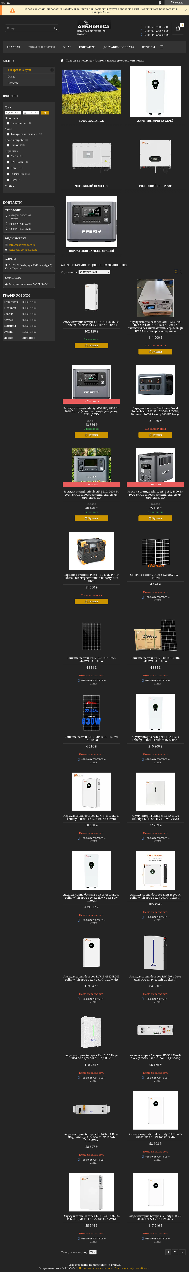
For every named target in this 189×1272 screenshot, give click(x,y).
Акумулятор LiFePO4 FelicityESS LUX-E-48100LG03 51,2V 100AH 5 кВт (155, 1136)
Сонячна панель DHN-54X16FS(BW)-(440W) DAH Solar (91, 660)
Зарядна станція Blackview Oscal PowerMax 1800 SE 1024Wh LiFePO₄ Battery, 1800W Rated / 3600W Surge (155, 411)
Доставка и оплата (118, 47)
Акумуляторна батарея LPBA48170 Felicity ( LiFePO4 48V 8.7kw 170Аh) (155, 817)
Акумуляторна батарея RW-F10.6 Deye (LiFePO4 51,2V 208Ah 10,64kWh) (91, 1057)
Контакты (87, 47)
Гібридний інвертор (155, 186)
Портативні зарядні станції (91, 251)
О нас (67, 47)
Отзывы (148, 47)
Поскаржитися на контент (95, 1268)
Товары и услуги (41, 47)
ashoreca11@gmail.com (23, 249)
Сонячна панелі (91, 120)
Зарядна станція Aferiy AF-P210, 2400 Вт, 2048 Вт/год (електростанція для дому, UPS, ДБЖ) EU (91, 494)
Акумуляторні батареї (155, 120)
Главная (13, 47)
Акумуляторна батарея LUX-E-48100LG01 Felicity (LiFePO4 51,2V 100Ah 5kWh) (91, 817)
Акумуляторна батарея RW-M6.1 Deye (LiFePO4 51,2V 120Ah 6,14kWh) (155, 978)
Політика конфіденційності (132, 1268)
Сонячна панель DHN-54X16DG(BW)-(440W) (155, 576)
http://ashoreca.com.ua (22, 244)
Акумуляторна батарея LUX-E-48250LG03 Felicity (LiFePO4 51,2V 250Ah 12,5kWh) (91, 978)
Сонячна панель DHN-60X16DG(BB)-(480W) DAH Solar (155, 660)
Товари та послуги (79, 60)
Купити (93, 345)
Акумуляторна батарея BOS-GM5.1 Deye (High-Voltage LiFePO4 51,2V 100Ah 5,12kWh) (91, 1137)
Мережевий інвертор (91, 186)
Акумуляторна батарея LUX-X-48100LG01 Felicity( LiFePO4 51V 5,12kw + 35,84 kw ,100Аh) (91, 897)
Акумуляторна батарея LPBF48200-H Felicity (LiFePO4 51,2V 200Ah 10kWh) (155, 896)
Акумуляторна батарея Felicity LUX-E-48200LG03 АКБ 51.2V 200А (155, 1218)
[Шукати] (55, 28)
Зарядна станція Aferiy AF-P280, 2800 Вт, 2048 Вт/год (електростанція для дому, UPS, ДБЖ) (91, 411)
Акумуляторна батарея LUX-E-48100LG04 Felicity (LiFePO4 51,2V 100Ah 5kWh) (91, 1218)
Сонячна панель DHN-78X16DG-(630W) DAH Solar (91, 738)
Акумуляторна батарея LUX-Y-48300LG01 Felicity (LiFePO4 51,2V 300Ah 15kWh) (91, 323)
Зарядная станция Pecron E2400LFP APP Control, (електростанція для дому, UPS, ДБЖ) (91, 578)
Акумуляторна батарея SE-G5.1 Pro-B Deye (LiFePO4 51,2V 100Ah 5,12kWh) (155, 1057)
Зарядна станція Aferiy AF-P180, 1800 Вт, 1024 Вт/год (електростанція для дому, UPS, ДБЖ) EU (155, 494)
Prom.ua (116, 1264)
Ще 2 (11, 185)
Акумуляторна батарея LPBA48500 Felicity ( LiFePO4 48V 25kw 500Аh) (155, 738)
